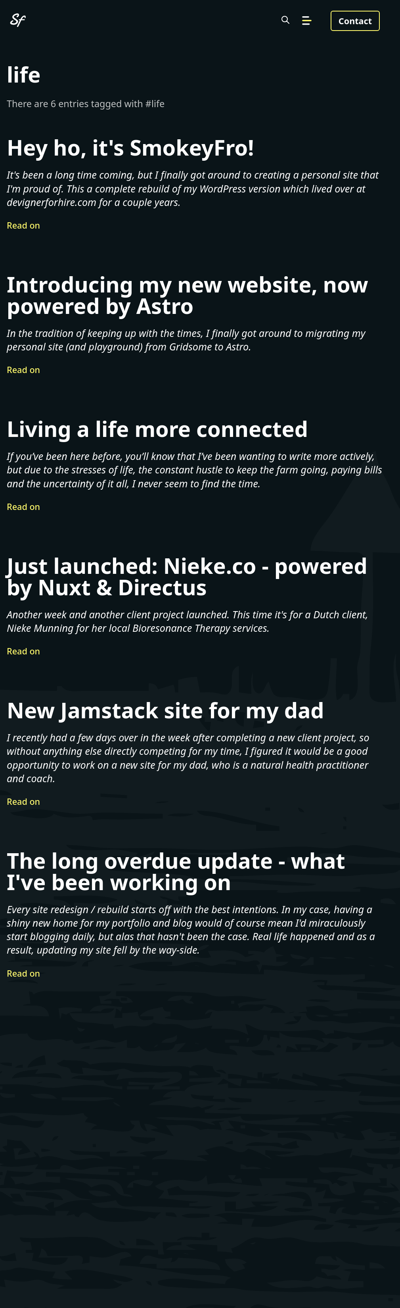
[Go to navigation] (307, 21)
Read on (23, 225)
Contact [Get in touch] (355, 21)
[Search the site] (285, 21)
